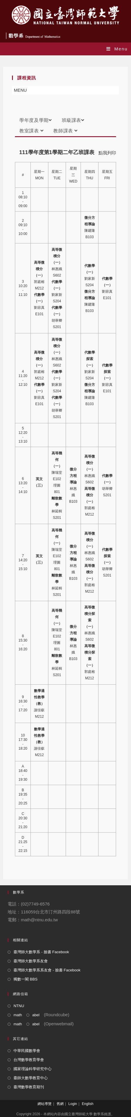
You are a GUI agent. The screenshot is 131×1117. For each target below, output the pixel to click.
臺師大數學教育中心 (30, 1078)
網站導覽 (45, 1104)
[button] (20, 90)
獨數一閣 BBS (25, 979)
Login (72, 1104)
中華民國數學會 (26, 1050)
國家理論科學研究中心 (32, 1069)
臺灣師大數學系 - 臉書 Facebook (41, 952)
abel (36, 1015)
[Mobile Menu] (117, 48)
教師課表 (65, 130)
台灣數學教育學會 (28, 1060)
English (87, 1104)
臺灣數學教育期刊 (28, 1087)
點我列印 (107, 152)
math (17, 1015)
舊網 (60, 1104)
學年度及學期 (35, 120)
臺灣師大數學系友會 (30, 961)
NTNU (18, 1006)
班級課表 (73, 120)
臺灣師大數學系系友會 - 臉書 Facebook (46, 970)
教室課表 (31, 130)
